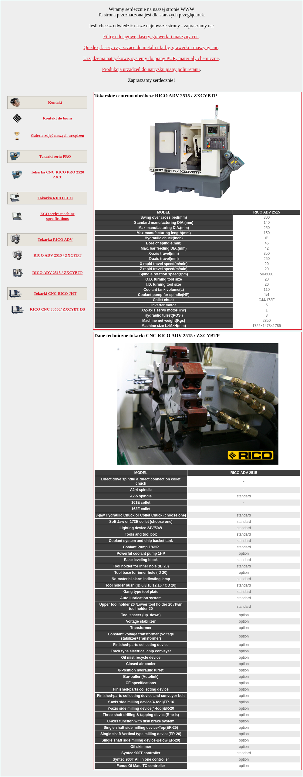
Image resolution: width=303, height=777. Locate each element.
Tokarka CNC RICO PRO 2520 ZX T (57, 174)
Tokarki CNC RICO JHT (55, 293)
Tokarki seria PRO (55, 156)
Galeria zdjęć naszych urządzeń (57, 135)
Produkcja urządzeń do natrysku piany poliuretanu (151, 69)
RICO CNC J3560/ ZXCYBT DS (57, 309)
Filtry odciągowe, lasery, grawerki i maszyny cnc (150, 36)
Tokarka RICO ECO (55, 198)
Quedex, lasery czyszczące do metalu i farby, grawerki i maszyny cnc (150, 47)
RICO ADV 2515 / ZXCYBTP (57, 272)
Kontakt (55, 102)
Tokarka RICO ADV (55, 239)
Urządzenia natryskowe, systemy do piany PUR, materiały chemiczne (151, 58)
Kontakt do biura (57, 118)
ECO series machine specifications (57, 216)
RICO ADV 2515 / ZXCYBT (57, 255)
